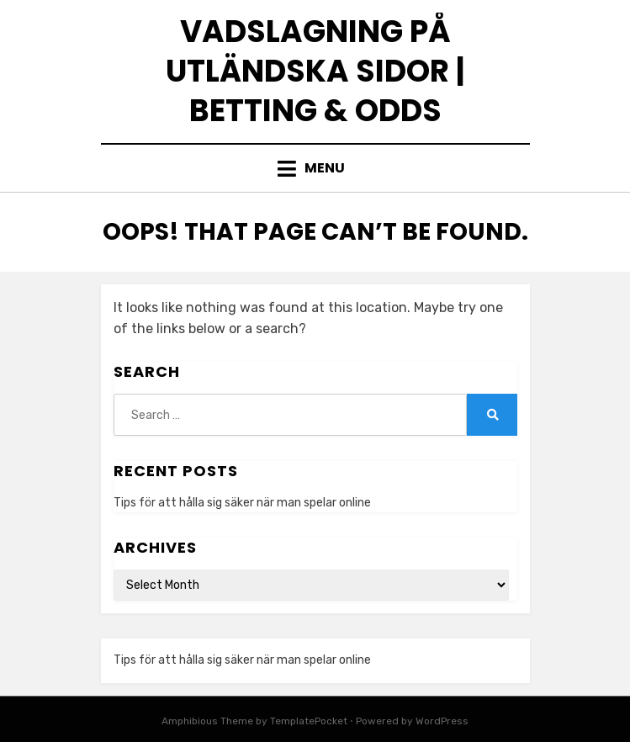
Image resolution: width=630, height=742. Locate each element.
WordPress (442, 721)
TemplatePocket (308, 721)
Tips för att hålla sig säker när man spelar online (242, 503)
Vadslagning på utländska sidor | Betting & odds (315, 71)
